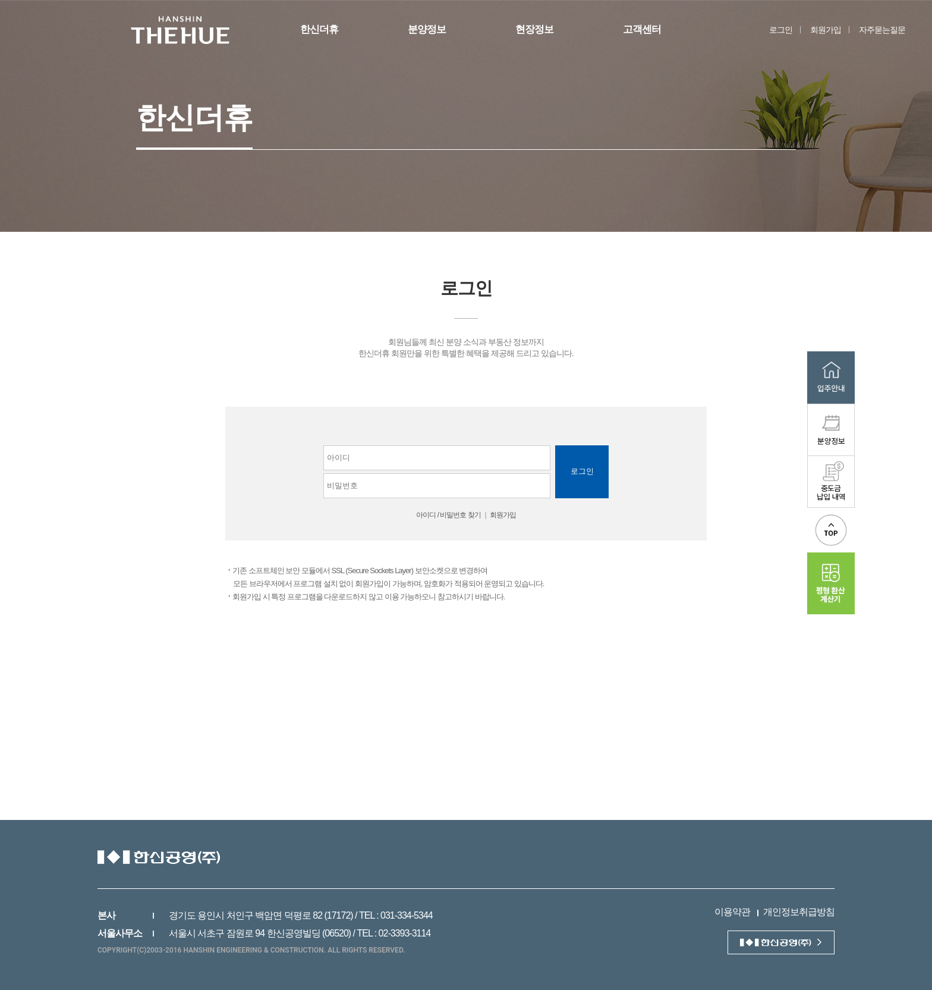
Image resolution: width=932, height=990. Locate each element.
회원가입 (825, 29)
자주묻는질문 (882, 29)
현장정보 (534, 29)
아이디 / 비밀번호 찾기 (448, 515)
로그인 (780, 29)
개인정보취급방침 (799, 912)
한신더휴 (319, 29)
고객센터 (642, 29)
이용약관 (732, 912)
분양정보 (427, 29)
